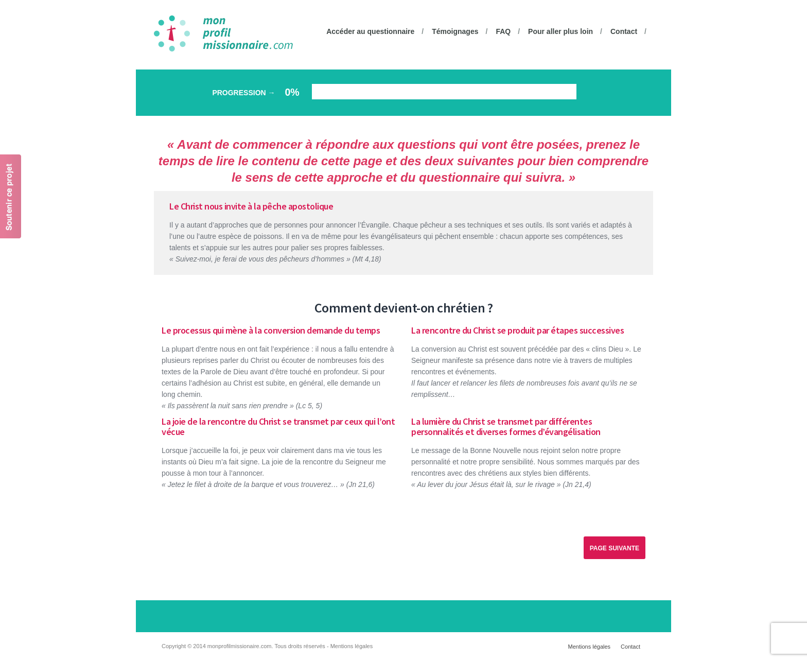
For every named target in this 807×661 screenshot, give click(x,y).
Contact (623, 31)
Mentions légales (589, 646)
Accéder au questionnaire (370, 31)
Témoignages (455, 31)
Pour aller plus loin (560, 31)
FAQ (503, 31)
